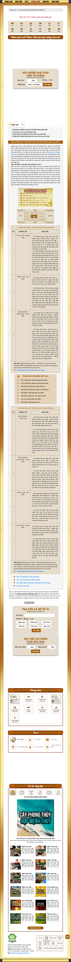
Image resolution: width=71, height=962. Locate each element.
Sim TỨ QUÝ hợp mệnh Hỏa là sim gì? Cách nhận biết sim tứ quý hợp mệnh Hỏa (53, 900)
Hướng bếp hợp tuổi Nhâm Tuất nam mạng (30, 370)
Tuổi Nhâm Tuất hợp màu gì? (30, 402)
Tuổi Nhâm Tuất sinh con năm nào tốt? (33, 396)
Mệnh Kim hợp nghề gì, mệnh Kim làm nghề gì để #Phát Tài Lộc (28, 846)
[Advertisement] (35, 54)
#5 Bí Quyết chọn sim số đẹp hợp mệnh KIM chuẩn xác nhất (53, 887)
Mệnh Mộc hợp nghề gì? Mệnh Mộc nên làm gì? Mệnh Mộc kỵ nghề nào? (28, 873)
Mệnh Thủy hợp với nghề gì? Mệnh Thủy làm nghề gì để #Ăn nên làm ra (53, 846)
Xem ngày (55, 1)
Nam (44, 80)
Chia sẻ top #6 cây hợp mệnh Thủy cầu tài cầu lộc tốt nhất (35, 838)
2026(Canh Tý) (35, 202)
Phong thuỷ (35, 1)
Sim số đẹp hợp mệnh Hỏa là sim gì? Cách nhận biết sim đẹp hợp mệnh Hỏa (28, 900)
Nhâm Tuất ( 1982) (34, 193)
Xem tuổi (18, 1)
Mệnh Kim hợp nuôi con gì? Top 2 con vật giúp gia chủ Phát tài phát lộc (53, 873)
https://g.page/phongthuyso (20, 953)
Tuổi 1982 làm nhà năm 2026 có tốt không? (35, 389)
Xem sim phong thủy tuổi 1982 (31, 399)
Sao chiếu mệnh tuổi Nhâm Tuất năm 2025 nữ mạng (33, 583)
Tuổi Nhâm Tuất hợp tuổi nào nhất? (32, 392)
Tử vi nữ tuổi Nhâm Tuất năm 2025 (27, 577)
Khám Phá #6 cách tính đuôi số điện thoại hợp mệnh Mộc (28, 914)
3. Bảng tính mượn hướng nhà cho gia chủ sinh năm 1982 (31, 136)
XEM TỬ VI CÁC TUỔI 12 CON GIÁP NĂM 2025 (35, 17)
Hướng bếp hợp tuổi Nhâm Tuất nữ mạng (30, 571)
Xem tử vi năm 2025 (22, 586)
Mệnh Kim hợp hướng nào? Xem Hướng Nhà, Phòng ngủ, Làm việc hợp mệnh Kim (28, 887)
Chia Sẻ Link (30, 602)
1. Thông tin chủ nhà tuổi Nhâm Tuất (24, 132)
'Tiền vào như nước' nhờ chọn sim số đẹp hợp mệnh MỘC (53, 914)
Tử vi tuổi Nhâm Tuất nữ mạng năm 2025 (34, 380)
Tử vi (26, 1)
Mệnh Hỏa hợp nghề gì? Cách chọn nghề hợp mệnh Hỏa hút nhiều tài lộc (28, 860)
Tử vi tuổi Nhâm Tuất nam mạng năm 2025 (34, 383)
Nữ (50, 80)
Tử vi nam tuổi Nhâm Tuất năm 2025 (28, 580)
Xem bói (46, 1)
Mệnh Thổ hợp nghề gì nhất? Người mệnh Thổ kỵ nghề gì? (53, 860)
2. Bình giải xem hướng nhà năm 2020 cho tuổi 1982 (29, 134)
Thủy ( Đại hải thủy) (35, 198)
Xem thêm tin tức (35, 928)
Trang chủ (9, 1)
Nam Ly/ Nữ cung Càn (32, 200)
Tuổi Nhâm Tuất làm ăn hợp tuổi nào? (33, 386)
